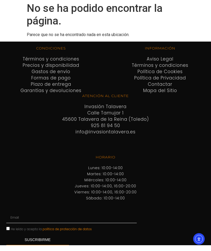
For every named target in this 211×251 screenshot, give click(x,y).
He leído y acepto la (51, 229)
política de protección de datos (67, 229)
